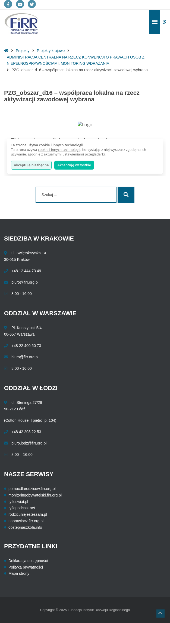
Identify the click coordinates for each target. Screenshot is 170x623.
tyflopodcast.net (21, 508)
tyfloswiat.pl (18, 501)
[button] (160, 613)
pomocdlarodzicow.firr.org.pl (32, 488)
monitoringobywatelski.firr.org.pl (35, 495)
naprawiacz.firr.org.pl (25, 521)
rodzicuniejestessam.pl (27, 514)
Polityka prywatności (25, 567)
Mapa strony (18, 573)
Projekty (23, 50)
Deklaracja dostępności (28, 561)
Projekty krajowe (51, 50)
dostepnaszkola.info (25, 527)
